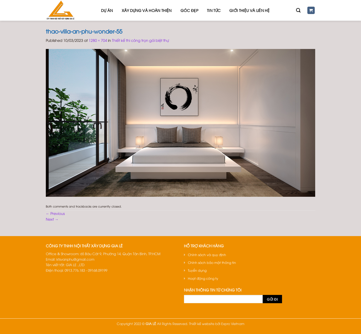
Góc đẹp (189, 10)
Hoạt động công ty (203, 278)
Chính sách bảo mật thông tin (212, 262)
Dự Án (107, 10)
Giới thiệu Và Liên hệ (249, 10)
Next (52, 219)
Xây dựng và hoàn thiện (147, 10)
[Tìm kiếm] (298, 10)
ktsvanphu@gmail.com (75, 259)
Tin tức (214, 10)
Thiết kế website (201, 323)
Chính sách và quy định (207, 254)
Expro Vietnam (233, 323)
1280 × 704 (98, 40)
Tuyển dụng (197, 270)
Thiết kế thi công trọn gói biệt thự (140, 40)
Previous (55, 213)
